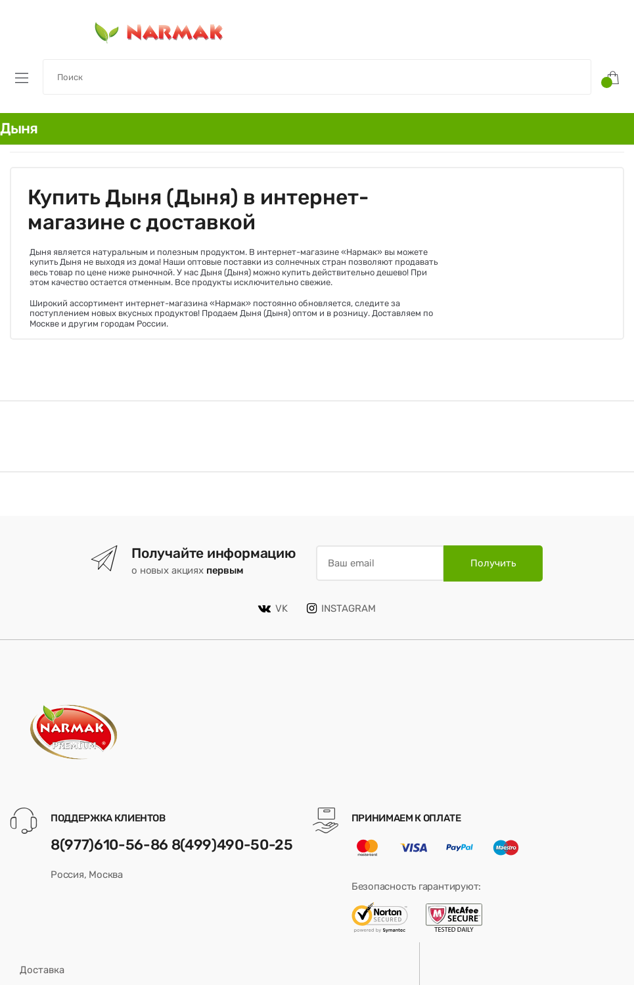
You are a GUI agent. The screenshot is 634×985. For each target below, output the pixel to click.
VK (273, 608)
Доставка (42, 970)
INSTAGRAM (341, 608)
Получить (493, 563)
